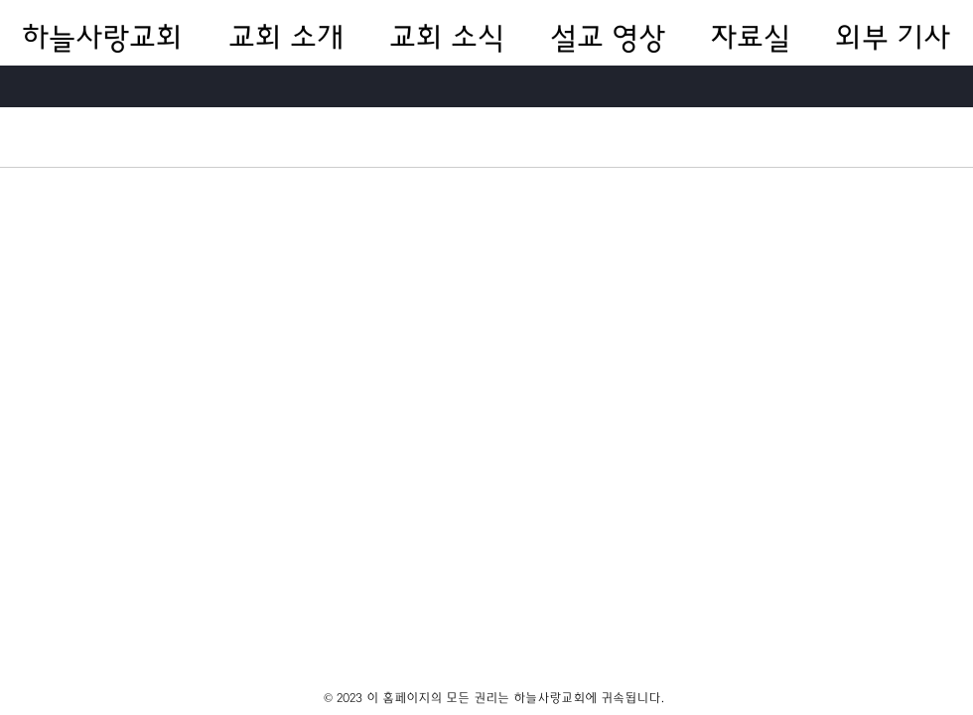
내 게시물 (248, 136)
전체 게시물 (149, 136)
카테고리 (51, 136)
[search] (852, 137)
